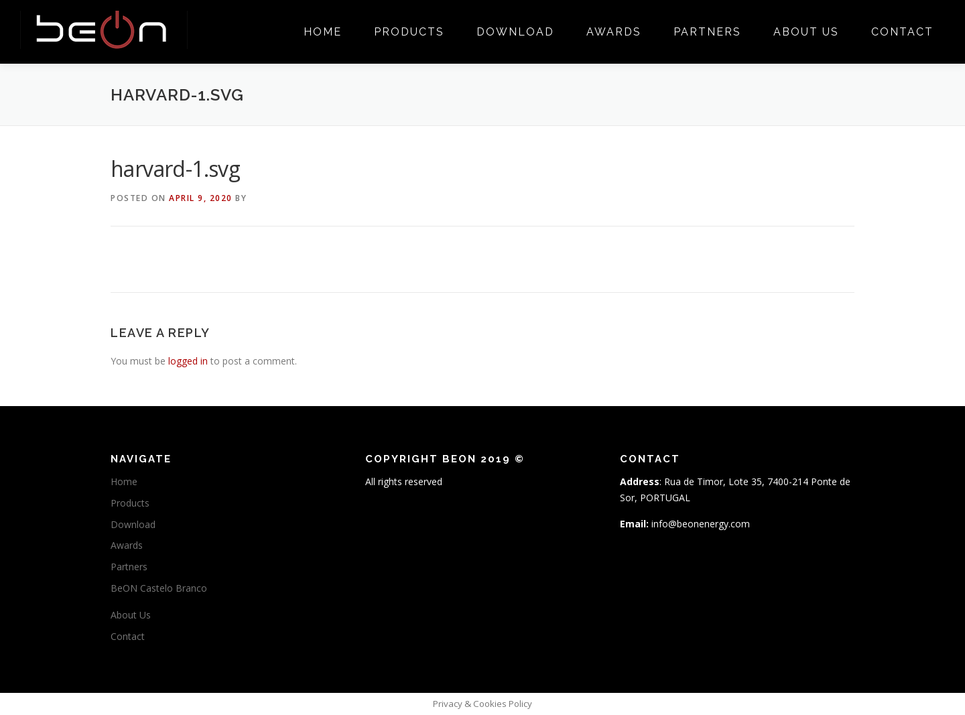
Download (515, 31)
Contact (902, 31)
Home (323, 31)
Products (409, 31)
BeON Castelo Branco (159, 588)
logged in (188, 360)
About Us (806, 31)
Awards (613, 31)
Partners (707, 31)
